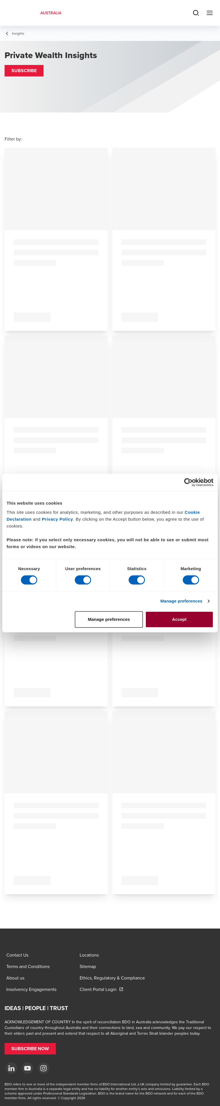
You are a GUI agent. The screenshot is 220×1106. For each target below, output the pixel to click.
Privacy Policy (57, 519)
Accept (179, 619)
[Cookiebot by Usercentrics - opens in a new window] (188, 482)
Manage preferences (181, 601)
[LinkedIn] (11, 1068)
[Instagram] (43, 1068)
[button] (24, 70)
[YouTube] (27, 1068)
